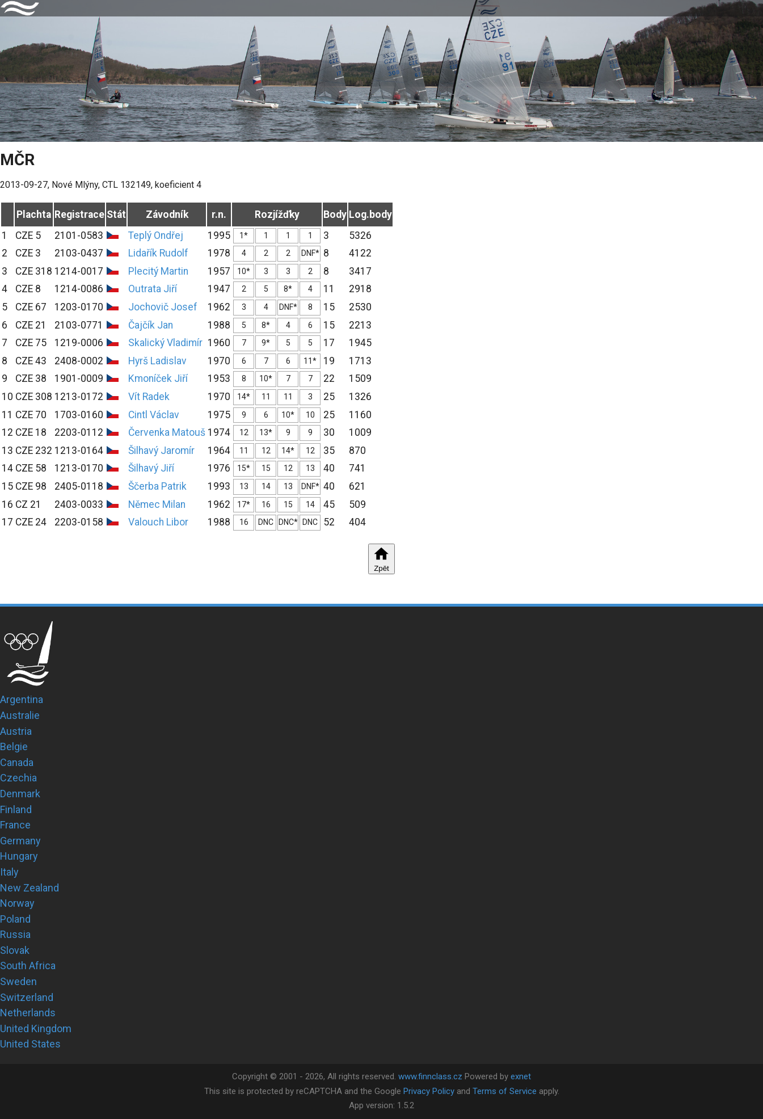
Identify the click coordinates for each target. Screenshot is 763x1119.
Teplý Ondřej (155, 235)
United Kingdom (35, 1028)
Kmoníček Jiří (158, 378)
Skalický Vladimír (165, 342)
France (15, 825)
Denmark (20, 794)
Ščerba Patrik (157, 486)
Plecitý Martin (158, 271)
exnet (521, 1076)
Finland (16, 809)
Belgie (14, 746)
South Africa (28, 965)
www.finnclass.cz (430, 1076)
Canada (16, 762)
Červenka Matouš (166, 432)
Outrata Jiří (152, 289)
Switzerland (26, 997)
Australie (20, 715)
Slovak (14, 950)
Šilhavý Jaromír (161, 450)
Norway (17, 903)
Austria (16, 731)
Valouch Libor (158, 522)
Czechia (18, 778)
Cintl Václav (153, 414)
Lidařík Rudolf (158, 253)
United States (30, 1044)
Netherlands (28, 1013)
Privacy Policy (428, 1091)
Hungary (19, 856)
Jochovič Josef (162, 307)
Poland (15, 919)
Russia (15, 934)
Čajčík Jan (150, 325)
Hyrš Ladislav (157, 361)
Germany (20, 841)
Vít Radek (149, 396)
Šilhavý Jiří (151, 468)
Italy (9, 872)
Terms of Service (505, 1091)
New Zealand (29, 888)
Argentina (21, 699)
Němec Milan (157, 504)
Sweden (18, 981)
